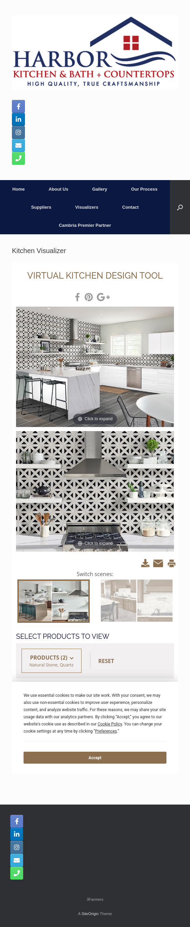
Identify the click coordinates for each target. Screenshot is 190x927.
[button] (180, 207)
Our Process (144, 189)
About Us (58, 189)
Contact (130, 207)
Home (18, 189)
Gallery (99, 189)
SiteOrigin (90, 914)
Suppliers (41, 207)
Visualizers (87, 207)
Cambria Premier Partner (85, 225)
